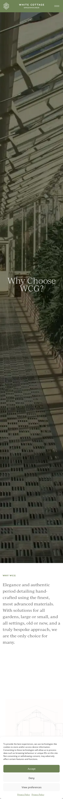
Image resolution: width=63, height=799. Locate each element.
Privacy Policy (23, 794)
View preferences (31, 787)
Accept (31, 768)
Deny (32, 778)
